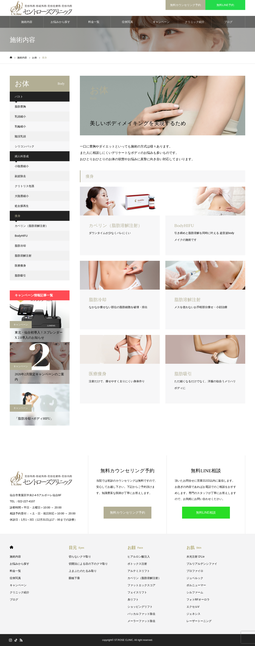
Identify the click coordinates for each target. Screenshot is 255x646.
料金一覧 (93, 21)
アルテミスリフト (139, 570)
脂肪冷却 (20, 245)
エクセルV (192, 606)
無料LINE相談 (206, 512)
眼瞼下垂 (74, 578)
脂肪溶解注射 (23, 255)
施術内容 (26, 21)
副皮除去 (20, 176)
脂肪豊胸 (20, 106)
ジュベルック (194, 578)
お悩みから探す (60, 21)
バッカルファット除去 (141, 613)
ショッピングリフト (140, 606)
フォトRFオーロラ (198, 599)
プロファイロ (194, 570)
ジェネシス (193, 613)
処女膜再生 (22, 206)
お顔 (135, 547)
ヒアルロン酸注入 (139, 556)
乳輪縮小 (20, 126)
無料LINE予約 (225, 5)
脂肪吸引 (20, 275)
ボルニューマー (196, 585)
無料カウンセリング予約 (185, 5)
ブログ (228, 21)
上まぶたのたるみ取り (83, 570)
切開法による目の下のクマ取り (88, 563)
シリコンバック (24, 146)
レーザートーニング (199, 621)
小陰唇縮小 (22, 166)
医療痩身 (20, 265)
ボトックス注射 (137, 563)
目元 (76, 547)
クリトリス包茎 (24, 186)
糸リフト (133, 599)
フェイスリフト (137, 592)
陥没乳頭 (20, 136)
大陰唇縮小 (22, 196)
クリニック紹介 (194, 21)
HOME (11, 547)
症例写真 (127, 21)
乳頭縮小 (20, 116)
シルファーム (194, 592)
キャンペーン (161, 21)
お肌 (193, 547)
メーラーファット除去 (141, 621)
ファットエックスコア (141, 585)
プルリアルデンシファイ (201, 563)
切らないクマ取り (80, 556)
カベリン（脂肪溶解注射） (31, 225)
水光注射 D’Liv (195, 556)
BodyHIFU (21, 235)
